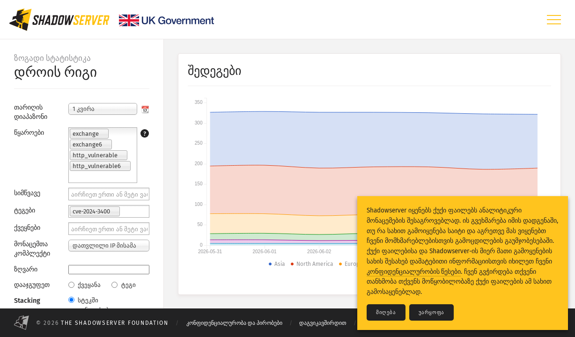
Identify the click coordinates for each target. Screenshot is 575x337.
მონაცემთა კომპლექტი (32, 248)
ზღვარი (25, 269)
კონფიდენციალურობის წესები (414, 272)
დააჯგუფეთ (32, 285)
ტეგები (24, 210)
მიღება (386, 312)
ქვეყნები (27, 228)
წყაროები (29, 133)
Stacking (27, 301)
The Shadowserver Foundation (115, 323)
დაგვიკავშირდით (322, 323)
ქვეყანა (84, 284)
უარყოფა (431, 312)
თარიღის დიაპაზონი (30, 112)
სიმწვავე (27, 193)
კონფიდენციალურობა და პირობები (234, 323)
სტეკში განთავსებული (95, 305)
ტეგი (123, 284)
